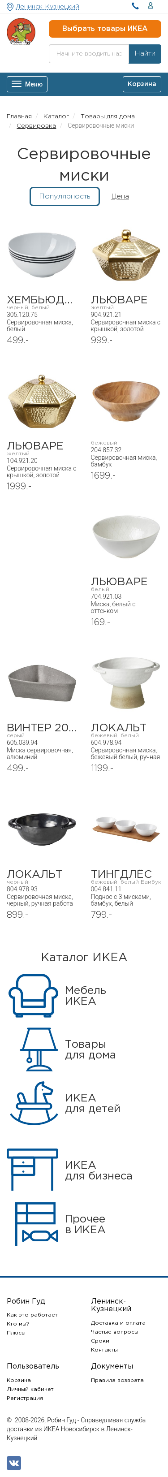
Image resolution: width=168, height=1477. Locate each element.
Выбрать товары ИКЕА (105, 29)
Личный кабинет (30, 1389)
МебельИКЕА (85, 996)
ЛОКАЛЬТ (126, 730)
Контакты (104, 1349)
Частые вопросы (114, 1332)
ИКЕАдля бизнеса (99, 1171)
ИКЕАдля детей (93, 1103)
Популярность (64, 196)
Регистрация (25, 1398)
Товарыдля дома (90, 1050)
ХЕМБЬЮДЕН (42, 302)
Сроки (100, 1341)
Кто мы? (18, 1324)
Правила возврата (117, 1380)
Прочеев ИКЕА (85, 1224)
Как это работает (32, 1315)
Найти (144, 53)
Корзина (19, 1380)
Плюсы (16, 1332)
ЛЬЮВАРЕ (126, 302)
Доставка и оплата (118, 1323)
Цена (120, 196)
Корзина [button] (142, 84)
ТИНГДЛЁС (126, 877)
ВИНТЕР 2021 (42, 730)
